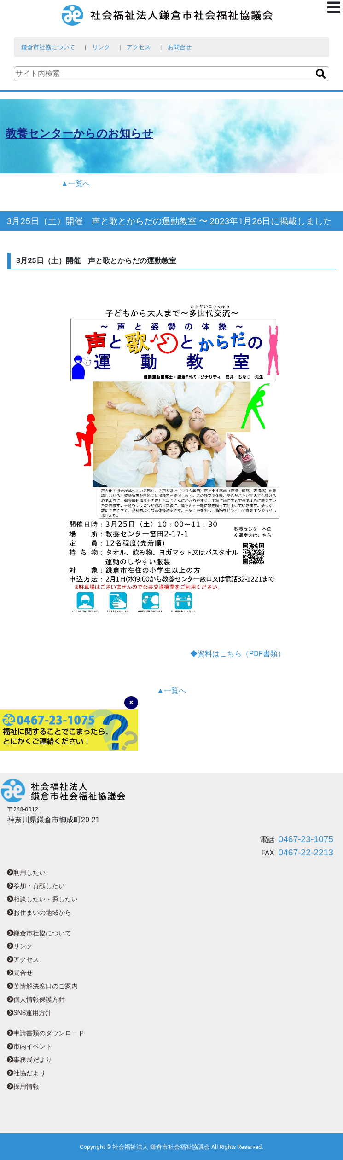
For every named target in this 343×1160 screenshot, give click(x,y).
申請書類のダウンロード (45, 1033)
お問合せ (180, 47)
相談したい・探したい (42, 899)
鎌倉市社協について (48, 47)
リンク (101, 47)
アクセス (139, 47)
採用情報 (23, 1087)
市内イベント (29, 1046)
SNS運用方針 (29, 1013)
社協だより (26, 1073)
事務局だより (29, 1060)
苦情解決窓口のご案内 (42, 986)
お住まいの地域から (39, 913)
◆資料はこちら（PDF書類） (237, 653)
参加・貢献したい (36, 886)
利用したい (26, 873)
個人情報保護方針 (36, 1000)
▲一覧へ (76, 183)
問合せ (20, 973)
